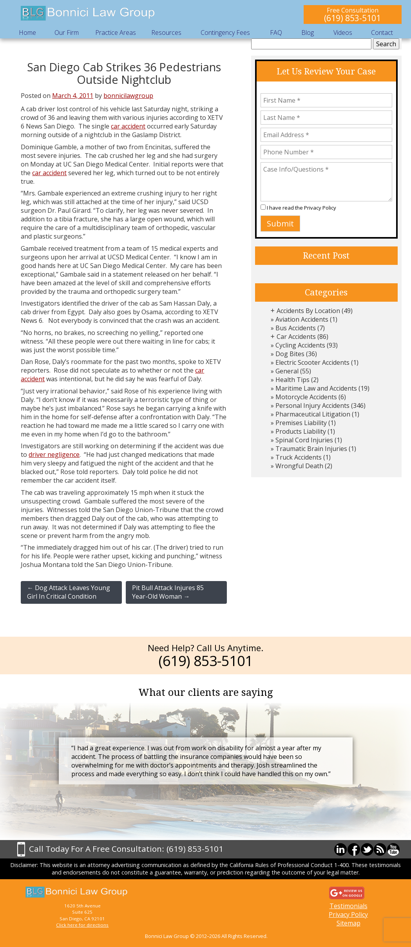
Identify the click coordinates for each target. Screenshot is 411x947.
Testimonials (349, 906)
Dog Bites (289, 353)
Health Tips (292, 379)
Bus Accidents (295, 328)
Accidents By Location (308, 310)
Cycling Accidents (300, 345)
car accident (128, 126)
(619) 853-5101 (352, 18)
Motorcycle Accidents (306, 397)
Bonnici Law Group (88, 13)
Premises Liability (301, 422)
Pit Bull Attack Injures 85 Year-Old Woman (168, 592)
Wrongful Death (299, 466)
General (287, 371)
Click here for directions (82, 925)
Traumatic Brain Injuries (311, 448)
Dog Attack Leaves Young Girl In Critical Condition (68, 592)
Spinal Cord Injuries (304, 440)
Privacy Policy (320, 207)
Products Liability (300, 431)
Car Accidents (296, 336)
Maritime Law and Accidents (316, 388)
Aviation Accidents (301, 319)
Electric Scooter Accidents (312, 362)
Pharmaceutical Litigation (312, 414)
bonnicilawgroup (128, 95)
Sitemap (348, 923)
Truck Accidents (298, 457)
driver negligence (54, 454)
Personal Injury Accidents (312, 405)
